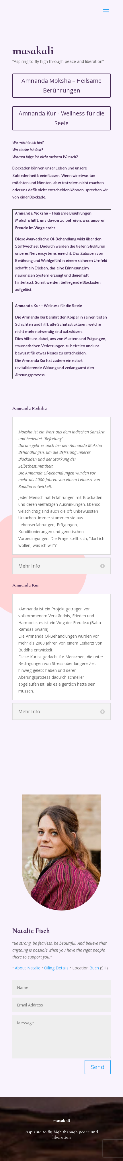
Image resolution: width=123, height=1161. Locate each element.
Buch (94, 968)
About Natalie (27, 968)
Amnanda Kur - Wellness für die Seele (61, 118)
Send (97, 1067)
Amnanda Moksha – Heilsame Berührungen (61, 85)
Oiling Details (56, 968)
